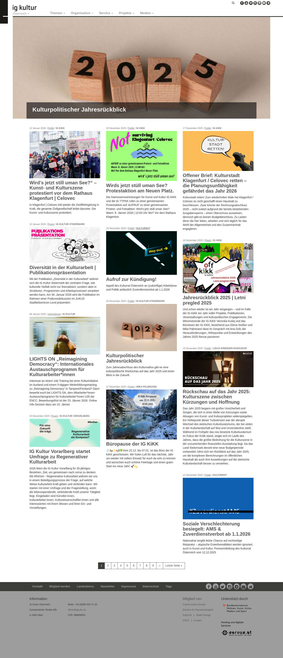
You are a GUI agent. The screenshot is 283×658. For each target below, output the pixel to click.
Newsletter (108, 586)
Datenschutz (151, 586)
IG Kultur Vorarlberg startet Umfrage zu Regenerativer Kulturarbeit (59, 456)
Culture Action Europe (194, 604)
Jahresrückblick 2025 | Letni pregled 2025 (214, 300)
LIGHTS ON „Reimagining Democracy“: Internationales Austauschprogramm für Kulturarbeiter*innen (61, 366)
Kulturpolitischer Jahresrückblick (79, 109)
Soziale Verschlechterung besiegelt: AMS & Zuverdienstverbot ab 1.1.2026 (216, 529)
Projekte (126, 13)
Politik (51, 128)
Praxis (51, 224)
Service (106, 13)
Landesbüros (85, 586)
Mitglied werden (59, 586)
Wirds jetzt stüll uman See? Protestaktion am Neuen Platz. (140, 188)
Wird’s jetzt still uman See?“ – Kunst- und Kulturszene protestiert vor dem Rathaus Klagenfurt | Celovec (63, 190)
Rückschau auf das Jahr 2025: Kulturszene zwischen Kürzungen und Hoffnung (216, 397)
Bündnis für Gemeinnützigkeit (198, 609)
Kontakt (37, 586)
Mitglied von (192, 599)
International (54, 314)
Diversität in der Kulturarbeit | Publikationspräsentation (62, 270)
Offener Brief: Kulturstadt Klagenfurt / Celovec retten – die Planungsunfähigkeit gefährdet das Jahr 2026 (215, 183)
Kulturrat (143, 228)
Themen (57, 13)
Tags (169, 586)
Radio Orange (203, 615)
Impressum (128, 586)
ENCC (186, 620)
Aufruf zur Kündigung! (131, 279)
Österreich (21, 13)
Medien (147, 13)
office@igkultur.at (77, 609)
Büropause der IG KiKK (132, 444)
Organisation (82, 13)
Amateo (198, 620)
